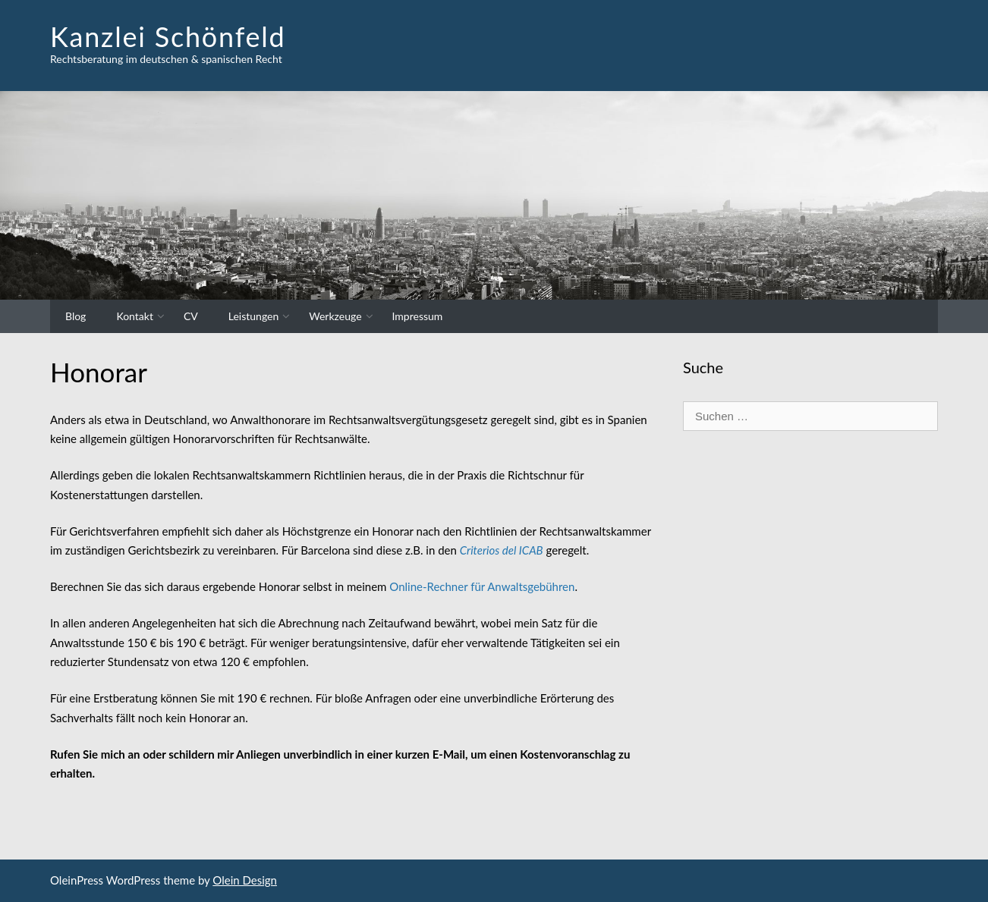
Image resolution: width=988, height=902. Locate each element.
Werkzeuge (335, 316)
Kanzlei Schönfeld (168, 36)
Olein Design (244, 880)
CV (191, 316)
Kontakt (134, 316)
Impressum (417, 316)
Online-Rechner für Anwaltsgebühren (481, 586)
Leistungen (253, 316)
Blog (75, 316)
